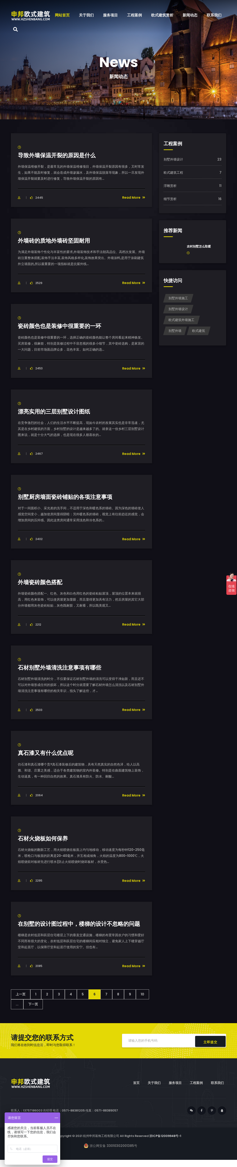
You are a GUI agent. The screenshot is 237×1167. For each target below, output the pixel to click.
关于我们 (86, 15)
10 (142, 1001)
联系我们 (214, 15)
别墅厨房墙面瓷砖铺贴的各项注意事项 (69, 497)
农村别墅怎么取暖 (199, 246)
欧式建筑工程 (173, 172)
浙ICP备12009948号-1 (165, 1143)
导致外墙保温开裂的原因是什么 (60, 155)
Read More (133, 197)
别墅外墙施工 (178, 298)
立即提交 (210, 1048)
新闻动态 (190, 15)
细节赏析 (170, 199)
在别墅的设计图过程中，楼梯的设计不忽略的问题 (81, 927)
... (17, 1011)
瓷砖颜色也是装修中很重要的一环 (63, 326)
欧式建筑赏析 (162, 15)
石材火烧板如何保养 (45, 838)
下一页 (33, 1011)
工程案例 (134, 15)
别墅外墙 (174, 330)
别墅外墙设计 (173, 159)
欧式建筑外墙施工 (181, 320)
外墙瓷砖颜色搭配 (42, 582)
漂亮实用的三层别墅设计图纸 (57, 411)
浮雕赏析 (170, 185)
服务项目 (110, 15)
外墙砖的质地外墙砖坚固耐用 (57, 240)
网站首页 (62, 15)
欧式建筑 (198, 330)
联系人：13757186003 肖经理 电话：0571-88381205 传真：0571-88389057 (64, 1117)
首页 (136, 1090)
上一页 (20, 1001)
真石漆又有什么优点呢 (48, 753)
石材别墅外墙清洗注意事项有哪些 (63, 667)
